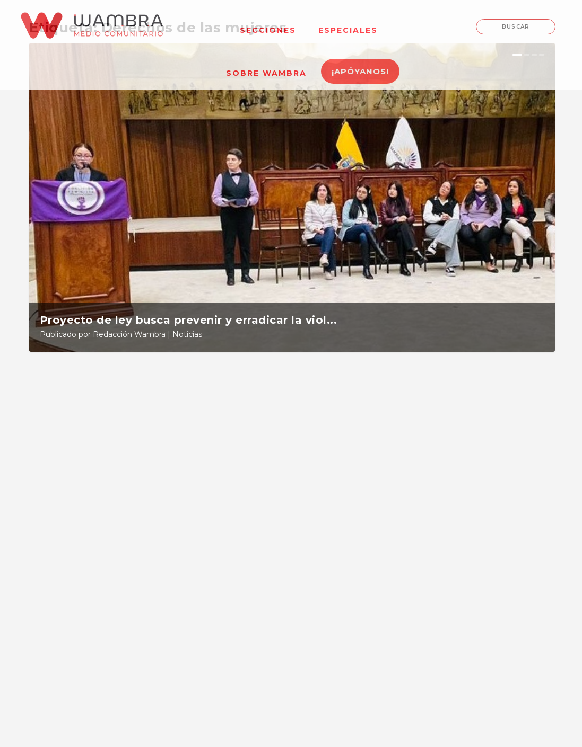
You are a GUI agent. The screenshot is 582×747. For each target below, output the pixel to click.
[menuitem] (268, 23)
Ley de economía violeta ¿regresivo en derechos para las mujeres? (468, 480)
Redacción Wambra (129, 334)
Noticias (187, 334)
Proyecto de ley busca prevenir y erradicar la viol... (188, 320)
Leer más (66, 599)
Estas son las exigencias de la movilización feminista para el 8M (291, 480)
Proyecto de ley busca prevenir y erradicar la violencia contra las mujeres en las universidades (108, 484)
